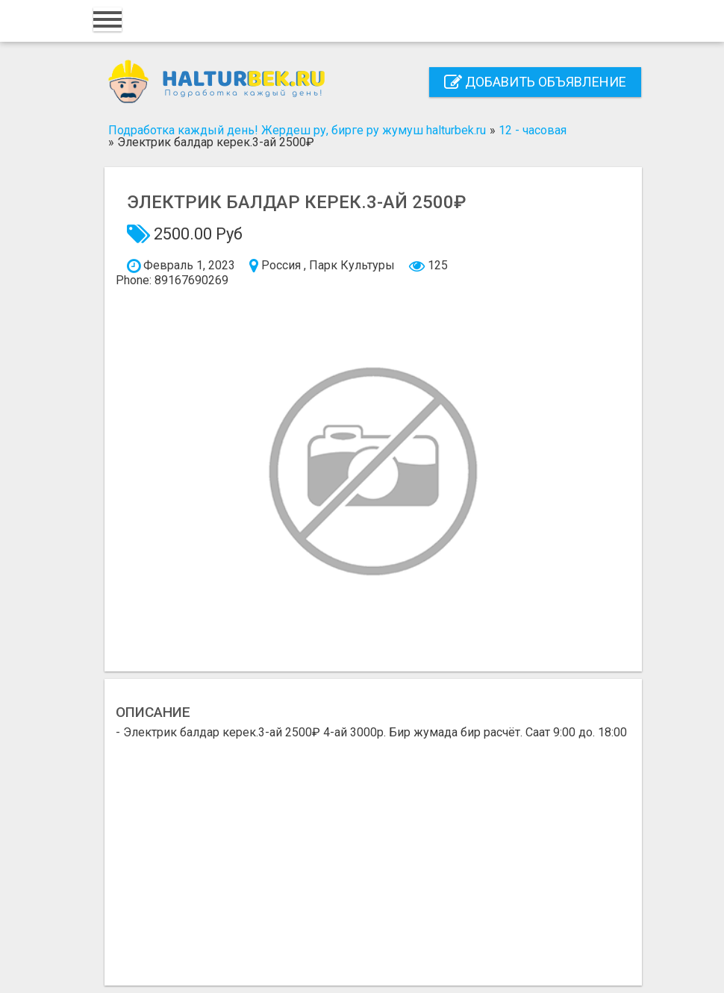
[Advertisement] (373, 850)
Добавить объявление (535, 82)
